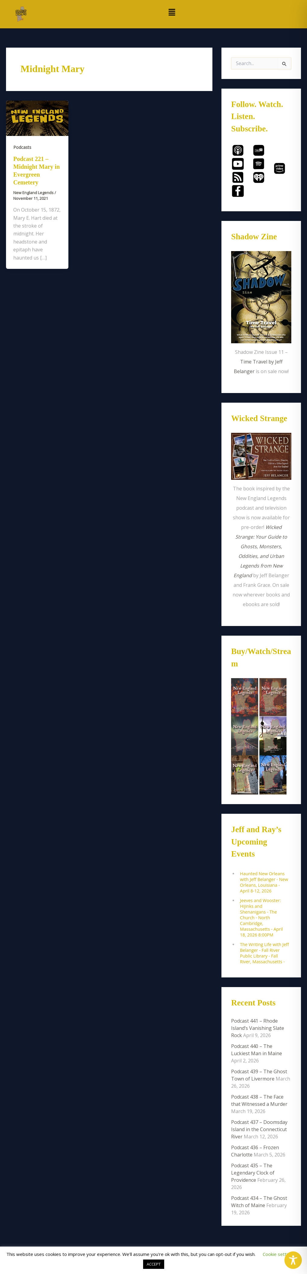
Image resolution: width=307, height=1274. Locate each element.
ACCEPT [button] (154, 1264)
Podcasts (22, 147)
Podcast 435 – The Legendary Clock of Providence (252, 1172)
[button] (172, 12)
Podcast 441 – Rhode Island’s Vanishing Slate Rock (257, 1028)
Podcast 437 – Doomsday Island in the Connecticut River (259, 1129)
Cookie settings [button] (279, 1254)
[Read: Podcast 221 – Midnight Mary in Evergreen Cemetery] (37, 118)
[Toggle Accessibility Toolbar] (293, 1260)
